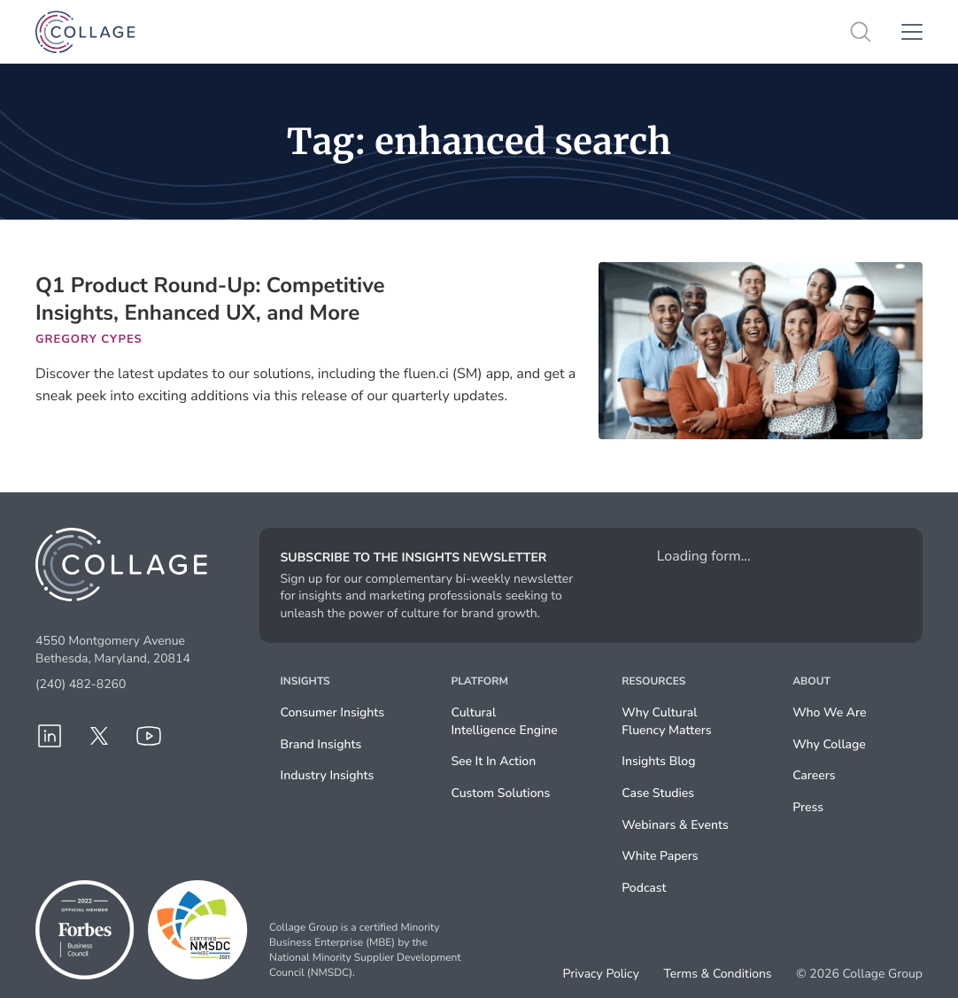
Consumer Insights (333, 712)
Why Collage (829, 744)
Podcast (644, 887)
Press (807, 807)
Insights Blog (658, 761)
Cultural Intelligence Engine (504, 721)
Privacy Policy (601, 974)
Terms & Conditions (717, 974)
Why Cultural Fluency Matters (666, 721)
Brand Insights (321, 744)
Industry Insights (328, 775)
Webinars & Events (675, 824)
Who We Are (829, 712)
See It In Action (493, 761)
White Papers (660, 855)
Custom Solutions (500, 793)
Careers (813, 775)
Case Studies (658, 793)
